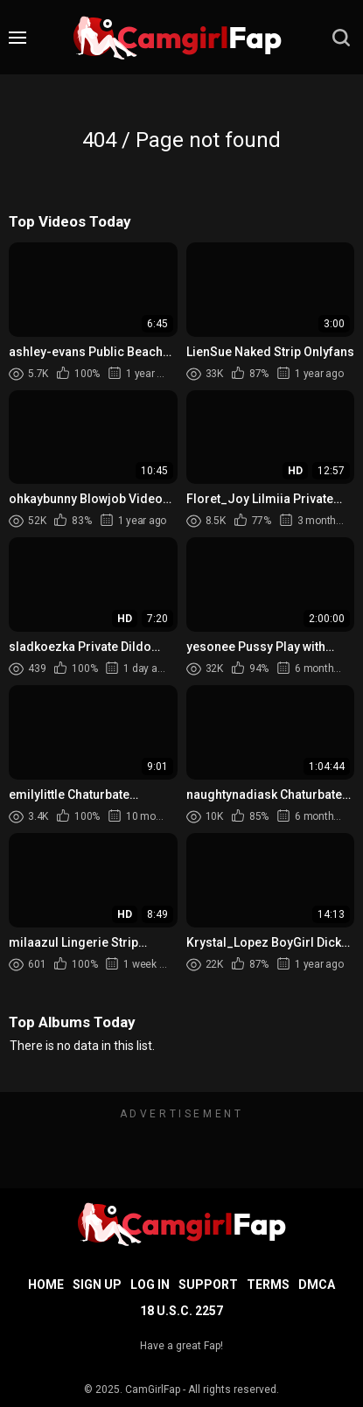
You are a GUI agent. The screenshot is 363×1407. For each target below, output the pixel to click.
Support (208, 1285)
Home (46, 1285)
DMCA (316, 1285)
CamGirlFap (152, 1389)
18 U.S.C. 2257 (181, 1311)
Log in (150, 1285)
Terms (268, 1285)
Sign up (97, 1285)
